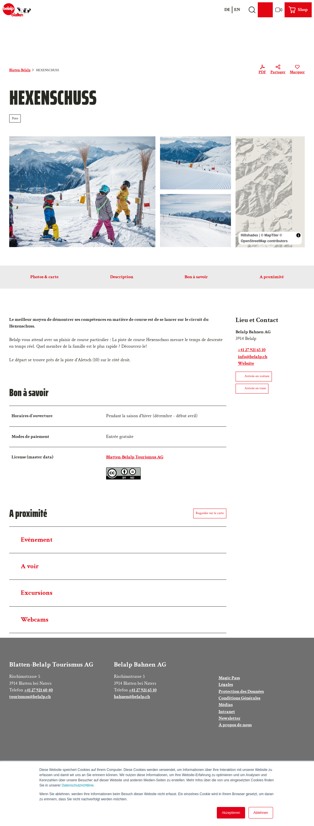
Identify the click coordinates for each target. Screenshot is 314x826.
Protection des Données (241, 691)
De (227, 10)
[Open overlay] (252, 9)
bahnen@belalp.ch (132, 696)
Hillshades (249, 235)
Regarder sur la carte (210, 513)
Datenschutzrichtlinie (78, 785)
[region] (270, 191)
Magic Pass (229, 678)
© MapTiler (270, 235)
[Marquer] (297, 70)
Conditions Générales (239, 698)
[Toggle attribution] (298, 235)
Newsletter (229, 718)
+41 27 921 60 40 (38, 690)
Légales (226, 685)
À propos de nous (235, 725)
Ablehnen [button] (260, 813)
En (237, 10)
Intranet (227, 711)
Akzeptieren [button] (231, 813)
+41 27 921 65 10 (143, 690)
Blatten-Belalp (20, 70)
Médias (226, 705)
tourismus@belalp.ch (30, 696)
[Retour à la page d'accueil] (16, 10)
